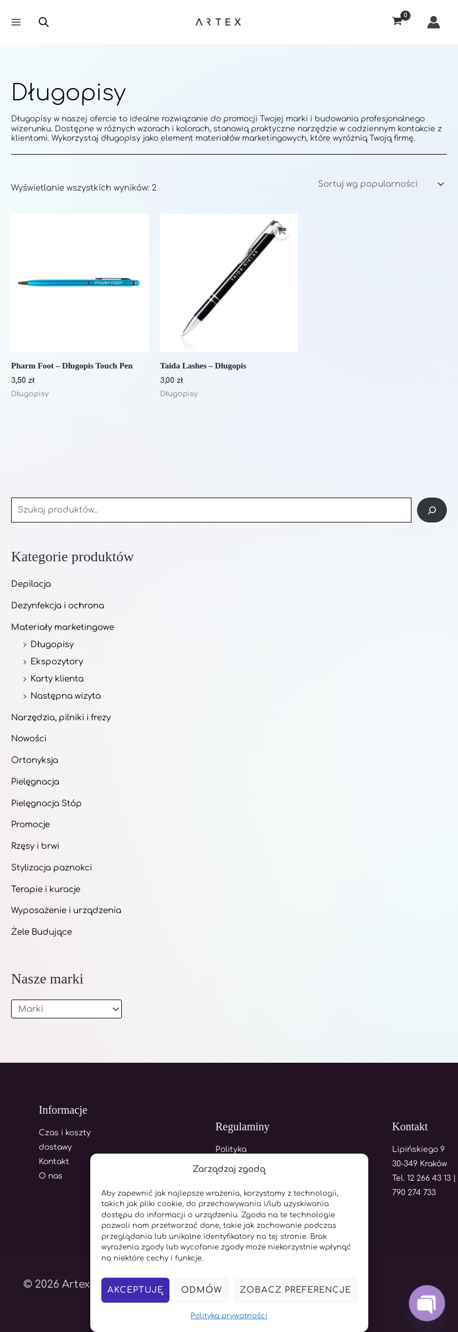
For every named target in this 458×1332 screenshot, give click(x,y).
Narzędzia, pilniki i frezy (61, 718)
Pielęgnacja (35, 782)
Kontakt (54, 1161)
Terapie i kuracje (45, 889)
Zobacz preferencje (295, 1290)
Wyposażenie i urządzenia (66, 910)
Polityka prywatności (229, 1316)
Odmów (201, 1290)
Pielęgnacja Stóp (46, 803)
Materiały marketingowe (62, 627)
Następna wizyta (65, 696)
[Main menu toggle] (15, 22)
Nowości (29, 739)
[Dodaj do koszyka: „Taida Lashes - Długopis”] (281, 231)
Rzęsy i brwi (35, 846)
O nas (51, 1176)
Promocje (30, 824)
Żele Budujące (41, 932)
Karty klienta (57, 679)
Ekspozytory (56, 662)
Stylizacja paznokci (51, 868)
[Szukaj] (432, 510)
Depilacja (31, 584)
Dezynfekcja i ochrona (57, 606)
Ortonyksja (34, 760)
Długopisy (52, 644)
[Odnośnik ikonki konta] (433, 22)
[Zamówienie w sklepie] (380, 184)
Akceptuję (135, 1290)
